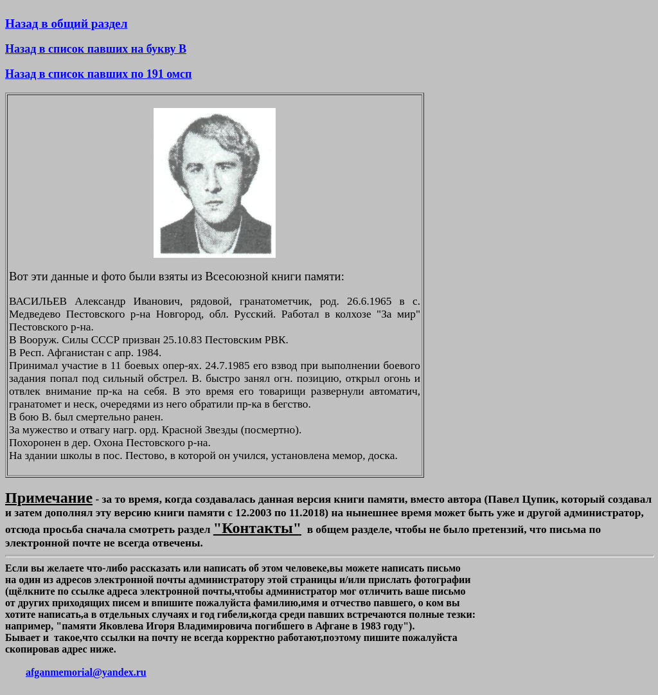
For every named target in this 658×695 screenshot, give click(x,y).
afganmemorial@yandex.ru (86, 672)
